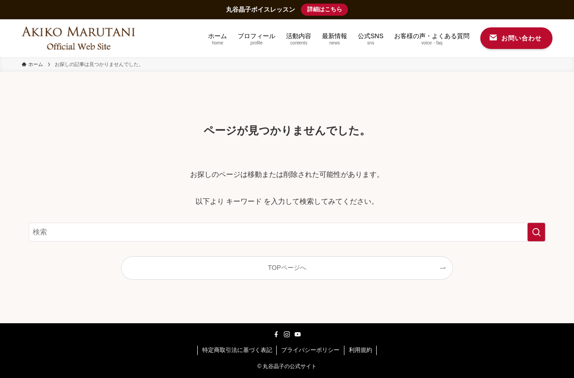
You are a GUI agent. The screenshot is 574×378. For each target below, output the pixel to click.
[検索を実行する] (536, 232)
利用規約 (360, 350)
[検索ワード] (287, 232)
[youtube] (298, 334)
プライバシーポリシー (310, 350)
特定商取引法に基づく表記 (237, 350)
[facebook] (276, 334)
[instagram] (287, 334)
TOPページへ (287, 267)
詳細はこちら (324, 9)
